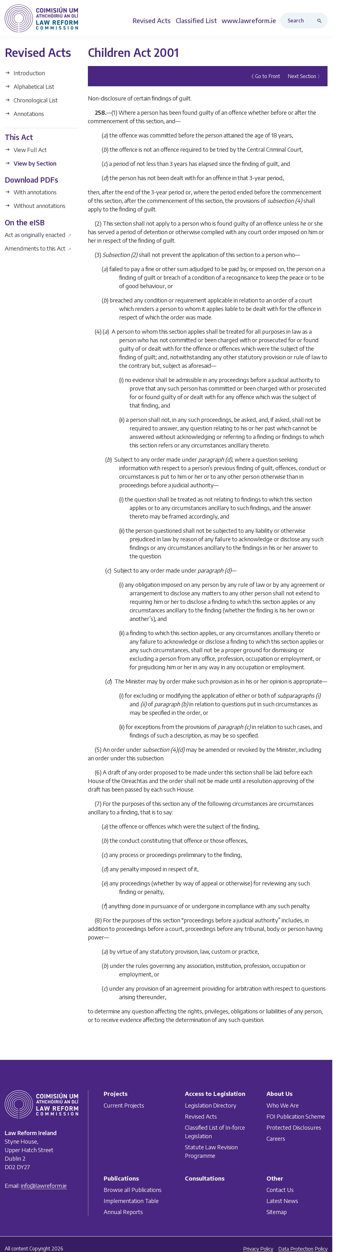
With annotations (31, 192)
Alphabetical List (29, 86)
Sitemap (277, 1212)
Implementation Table (131, 1201)
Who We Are (283, 1105)
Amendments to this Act (38, 248)
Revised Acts (201, 1116)
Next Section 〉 (305, 76)
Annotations (24, 113)
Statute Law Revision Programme (211, 1151)
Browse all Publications (133, 1190)
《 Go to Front (264, 76)
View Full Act (26, 149)
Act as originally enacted (38, 234)
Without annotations (35, 205)
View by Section (30, 163)
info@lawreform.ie (44, 1185)
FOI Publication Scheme (296, 1116)
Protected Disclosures (294, 1127)
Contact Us (280, 1190)
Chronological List (31, 100)
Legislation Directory (210, 1105)
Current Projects (124, 1105)
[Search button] (321, 20)
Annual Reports (123, 1212)
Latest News (282, 1201)
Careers (276, 1138)
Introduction (25, 72)
